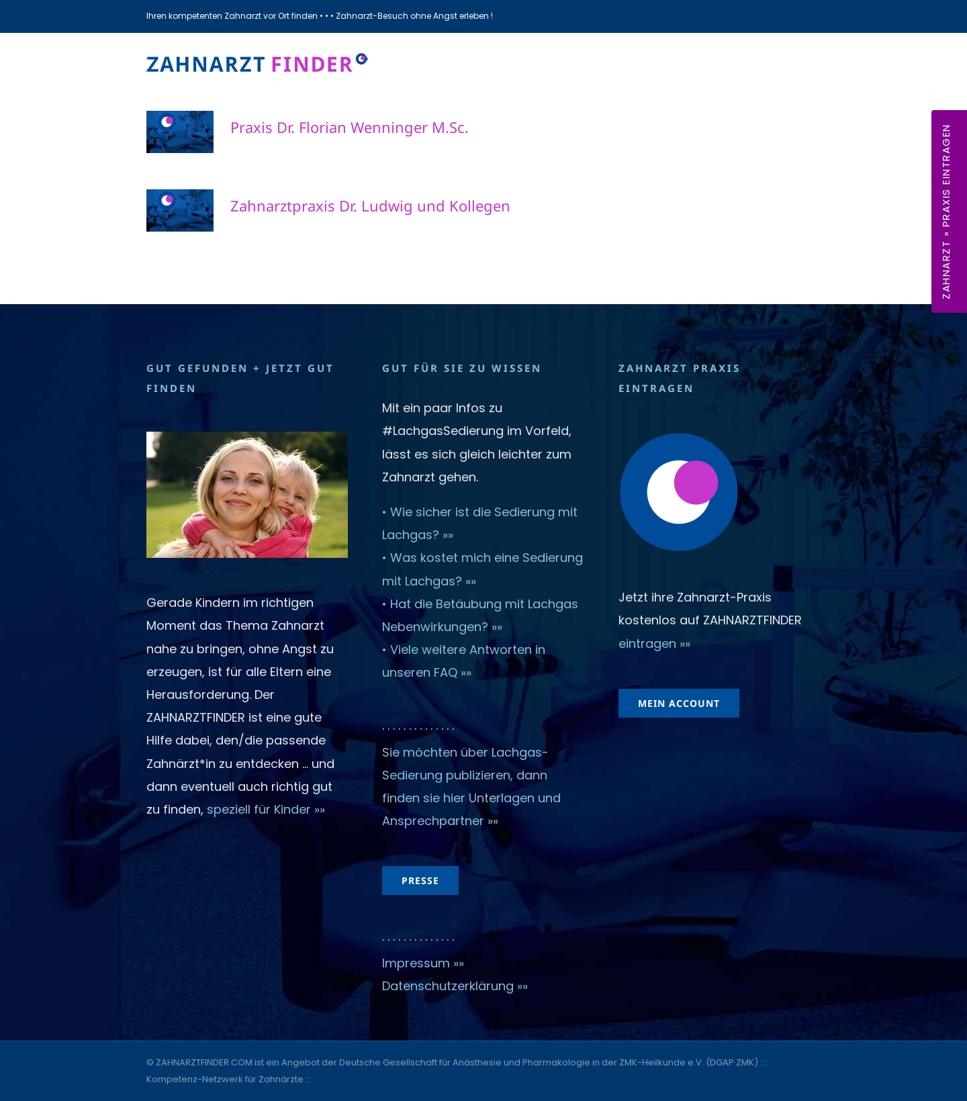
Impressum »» (423, 963)
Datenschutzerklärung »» (455, 985)
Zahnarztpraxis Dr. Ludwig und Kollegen (370, 205)
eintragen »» (654, 643)
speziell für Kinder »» (267, 809)
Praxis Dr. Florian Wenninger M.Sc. (349, 127)
